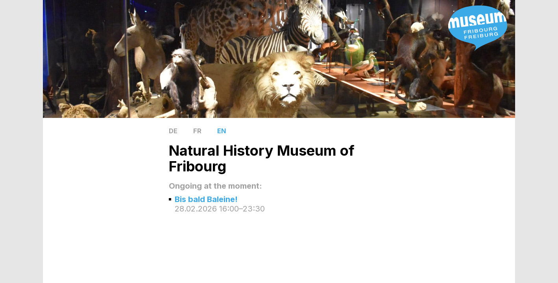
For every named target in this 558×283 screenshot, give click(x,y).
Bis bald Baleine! (206, 199)
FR (197, 131)
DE (173, 131)
